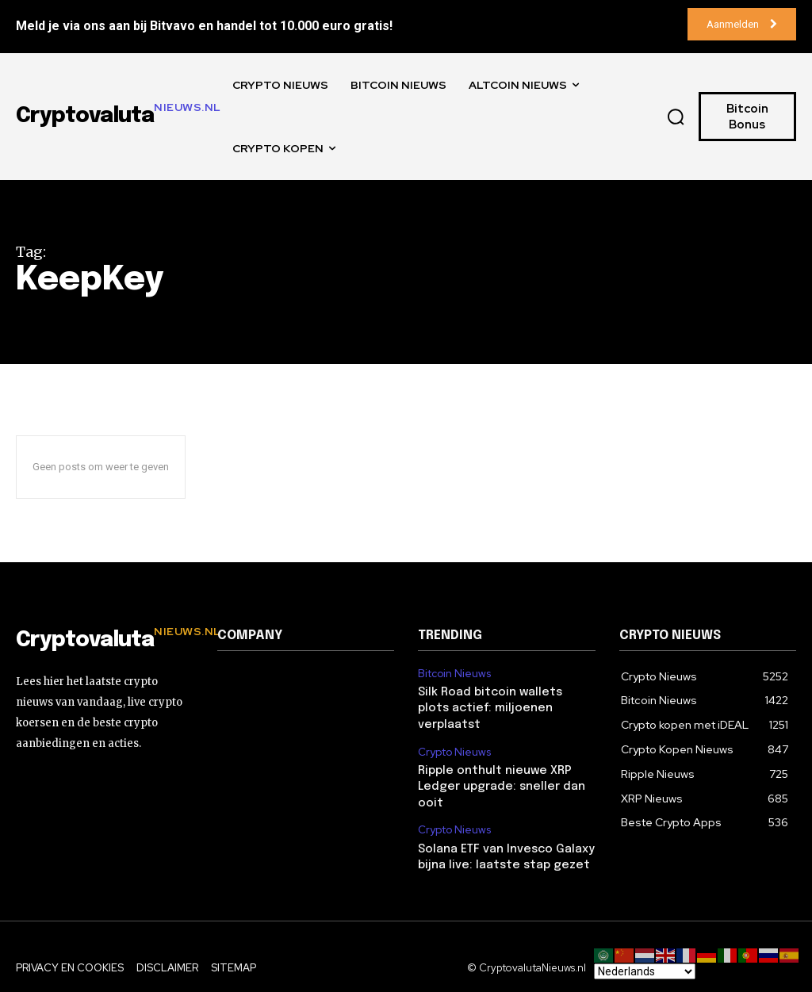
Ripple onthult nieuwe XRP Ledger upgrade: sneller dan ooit (497, 766)
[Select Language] (644, 971)
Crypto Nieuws (453, 732)
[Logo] (104, 641)
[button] (676, 117)
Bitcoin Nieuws (453, 673)
